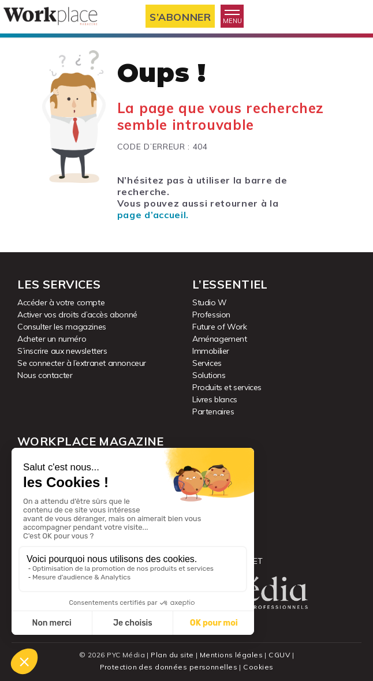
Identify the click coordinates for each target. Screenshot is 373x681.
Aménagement (219, 339)
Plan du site (172, 654)
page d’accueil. (153, 214)
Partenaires (213, 411)
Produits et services (227, 387)
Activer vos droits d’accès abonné (77, 314)
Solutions (208, 375)
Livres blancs (214, 399)
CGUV (279, 654)
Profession (211, 314)
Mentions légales (231, 654)
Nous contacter (44, 375)
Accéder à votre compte (61, 302)
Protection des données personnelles (168, 667)
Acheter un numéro (51, 339)
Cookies (258, 667)
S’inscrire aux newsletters (62, 351)
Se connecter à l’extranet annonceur (81, 363)
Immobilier (210, 351)
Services (207, 363)
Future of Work (219, 326)
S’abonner (180, 16)
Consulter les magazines (61, 326)
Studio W (209, 302)
